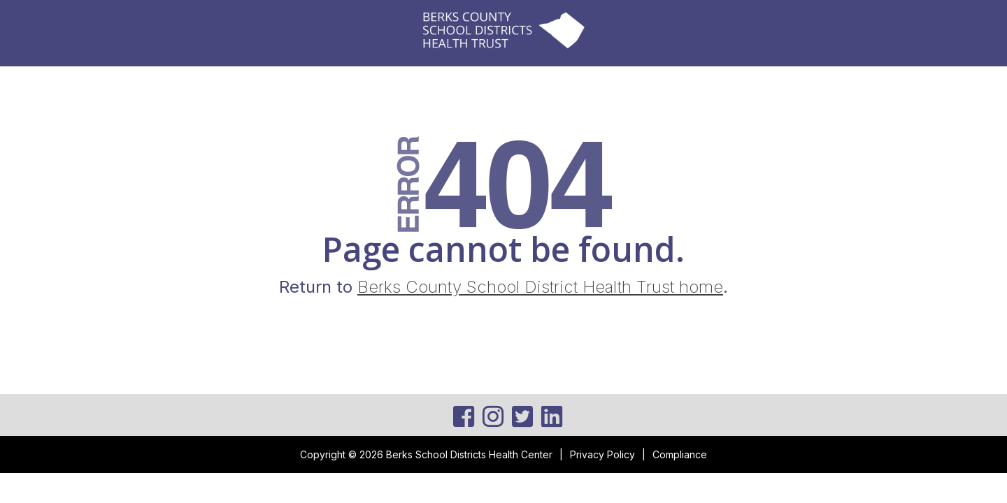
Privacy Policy (602, 454)
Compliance (679, 454)
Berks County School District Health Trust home (540, 287)
